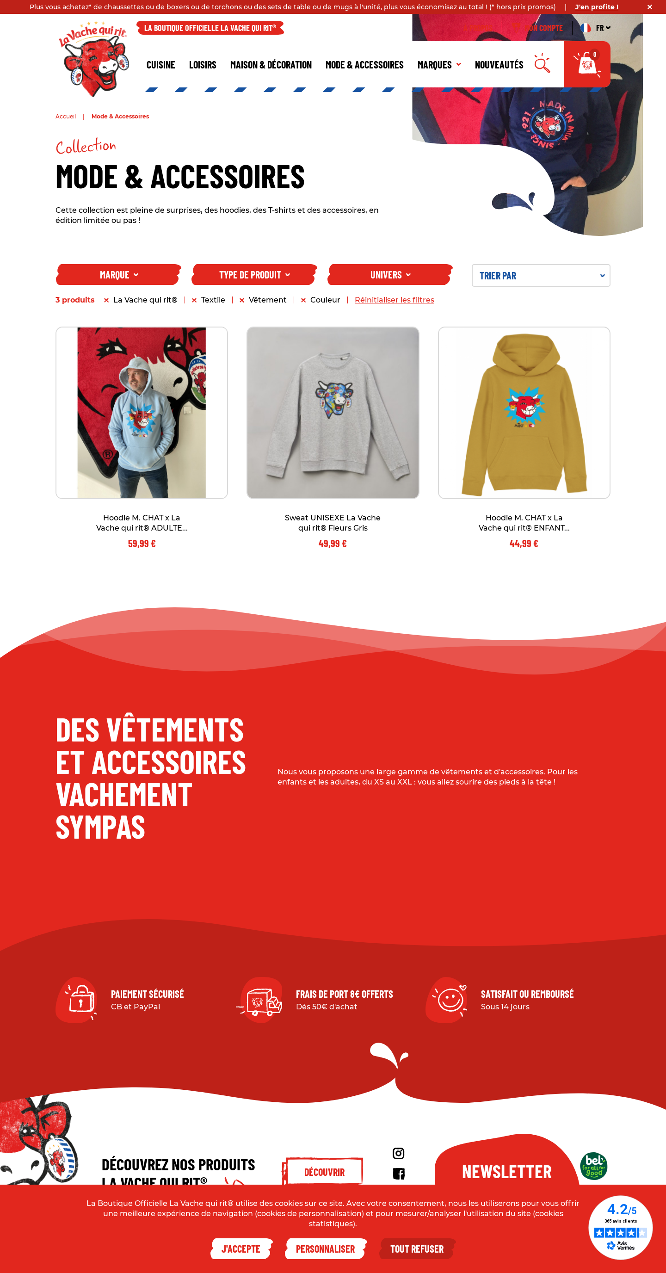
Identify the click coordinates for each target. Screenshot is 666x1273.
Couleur (325, 300)
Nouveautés (499, 64)
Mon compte (537, 28)
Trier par (542, 275)
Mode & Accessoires (365, 64)
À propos (478, 28)
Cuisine (161, 64)
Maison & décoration (271, 64)
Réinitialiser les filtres (394, 300)
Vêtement (268, 300)
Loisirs (202, 64)
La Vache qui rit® (145, 300)
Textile (213, 300)
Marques (439, 64)
